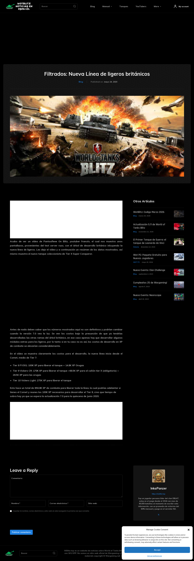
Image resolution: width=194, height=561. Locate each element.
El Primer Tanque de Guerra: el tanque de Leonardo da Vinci (149, 241)
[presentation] (29, 522)
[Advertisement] (97, 33)
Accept (157, 550)
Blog (81, 82)
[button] (188, 529)
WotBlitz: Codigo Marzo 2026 (148, 212)
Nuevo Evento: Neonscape (147, 294)
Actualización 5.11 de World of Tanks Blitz (149, 226)
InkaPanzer (158, 488)
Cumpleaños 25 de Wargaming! (150, 282)
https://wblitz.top (158, 494)
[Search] (74, 6)
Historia (136, 246)
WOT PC (136, 261)
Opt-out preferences (154, 556)
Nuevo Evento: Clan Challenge (149, 269)
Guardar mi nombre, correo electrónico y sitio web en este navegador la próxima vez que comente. (51, 511)
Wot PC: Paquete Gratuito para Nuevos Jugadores (150, 256)
